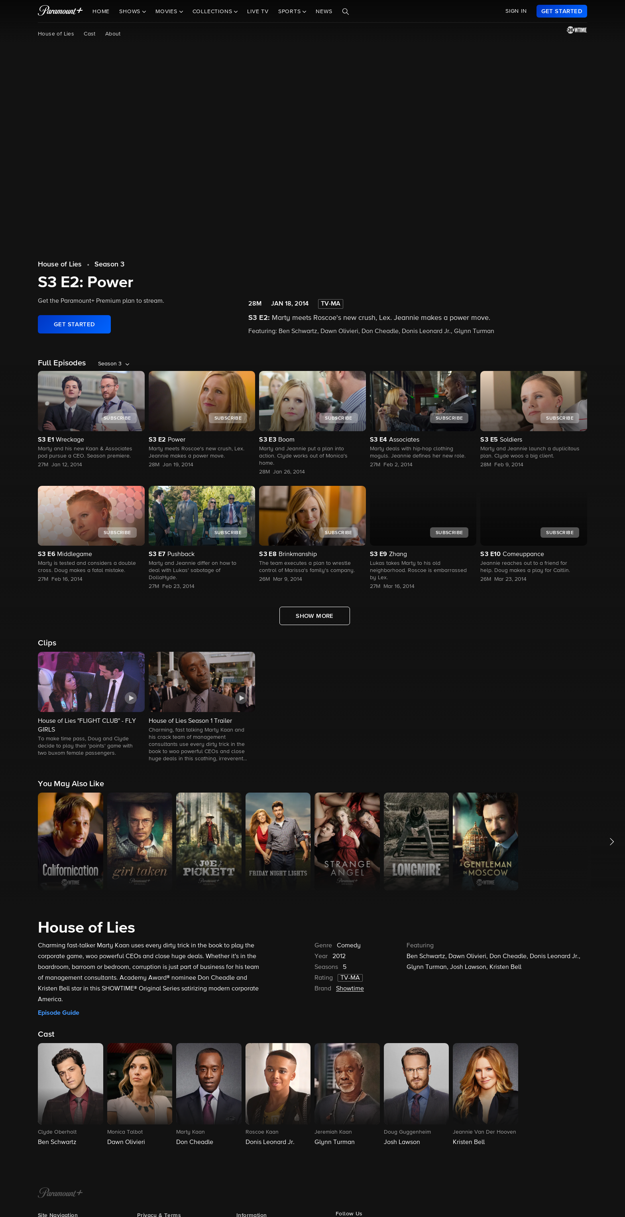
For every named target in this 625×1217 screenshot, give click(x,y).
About (113, 34)
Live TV (258, 11)
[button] (91, 704)
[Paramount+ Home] (60, 1193)
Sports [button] (290, 11)
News (324, 11)
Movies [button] (167, 11)
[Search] (345, 11)
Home (101, 11)
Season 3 (109, 264)
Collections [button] (213, 11)
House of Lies (56, 34)
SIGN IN (516, 11)
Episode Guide (58, 1013)
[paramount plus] (60, 11)
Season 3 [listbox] (110, 364)
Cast (90, 34)
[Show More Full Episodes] (314, 616)
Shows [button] (130, 11)
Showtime (350, 989)
